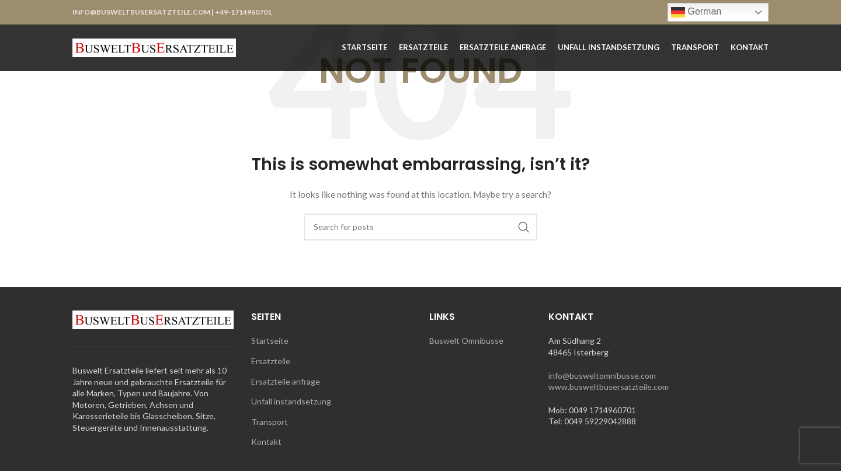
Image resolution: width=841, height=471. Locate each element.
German (696, 12)
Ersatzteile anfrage (285, 381)
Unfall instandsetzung (291, 401)
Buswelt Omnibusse (466, 341)
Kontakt (266, 441)
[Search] (420, 227)
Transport (269, 422)
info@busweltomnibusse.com (602, 376)
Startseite (270, 341)
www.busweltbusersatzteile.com (608, 387)
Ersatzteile (270, 361)
